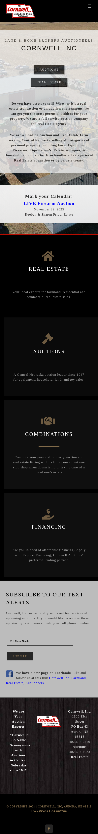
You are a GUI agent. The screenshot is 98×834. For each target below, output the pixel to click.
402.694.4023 (79, 752)
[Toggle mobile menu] (90, 6)
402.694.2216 (79, 742)
